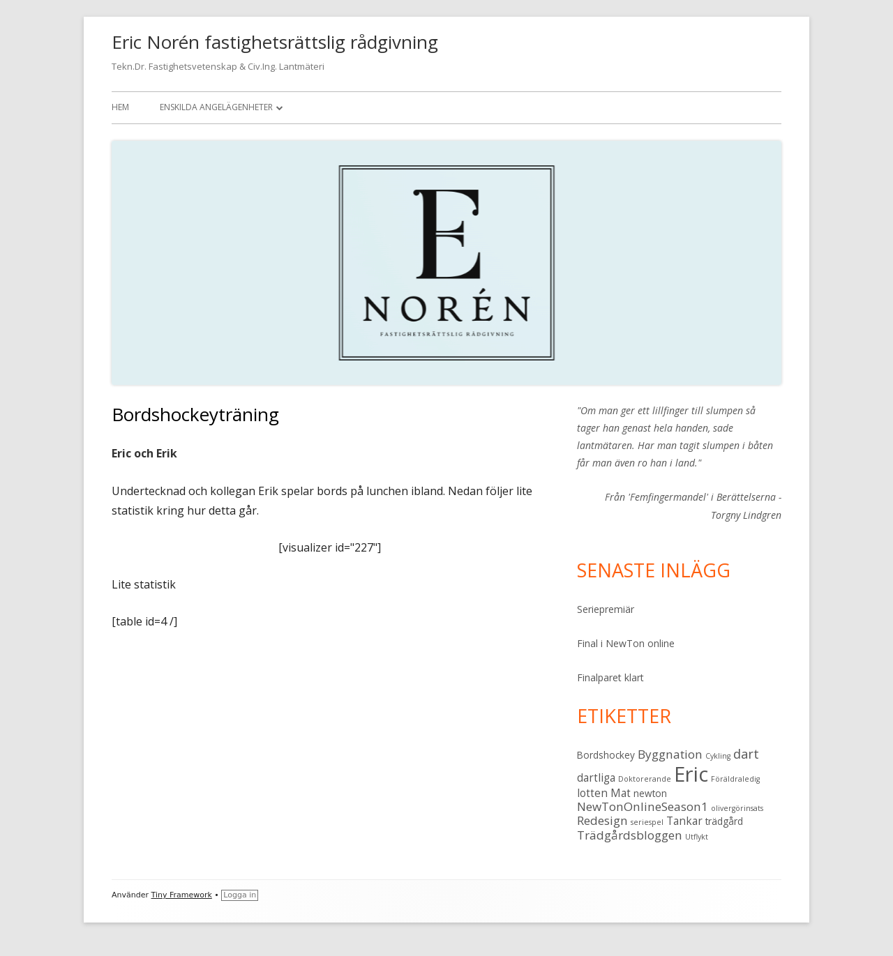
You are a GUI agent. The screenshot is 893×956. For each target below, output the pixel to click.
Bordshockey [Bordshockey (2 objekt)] (606, 755)
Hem (120, 107)
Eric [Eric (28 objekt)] (691, 774)
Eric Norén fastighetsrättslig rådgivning (275, 41)
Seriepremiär (605, 609)
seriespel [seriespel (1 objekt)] (647, 822)
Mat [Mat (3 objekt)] (620, 793)
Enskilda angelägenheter (216, 107)
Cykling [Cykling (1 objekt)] (717, 756)
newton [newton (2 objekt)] (650, 793)
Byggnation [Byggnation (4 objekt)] (670, 754)
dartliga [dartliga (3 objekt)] (596, 777)
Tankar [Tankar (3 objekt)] (684, 820)
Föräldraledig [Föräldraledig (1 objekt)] (735, 779)
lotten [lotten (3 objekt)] (592, 793)
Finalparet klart (610, 677)
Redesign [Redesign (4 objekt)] (602, 820)
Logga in (239, 895)
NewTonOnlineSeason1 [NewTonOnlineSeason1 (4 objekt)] (642, 806)
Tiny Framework (181, 895)
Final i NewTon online (626, 643)
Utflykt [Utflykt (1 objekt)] (696, 837)
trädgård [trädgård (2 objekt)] (724, 821)
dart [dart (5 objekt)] (746, 753)
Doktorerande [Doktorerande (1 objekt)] (644, 779)
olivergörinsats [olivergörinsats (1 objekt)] (737, 808)
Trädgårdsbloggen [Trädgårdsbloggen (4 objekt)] (629, 835)
